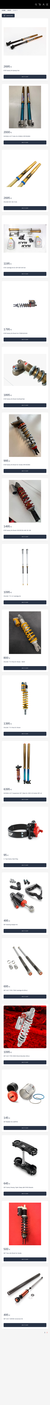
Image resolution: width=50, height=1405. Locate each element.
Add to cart (25, 76)
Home (4, 10)
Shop (9, 10)
